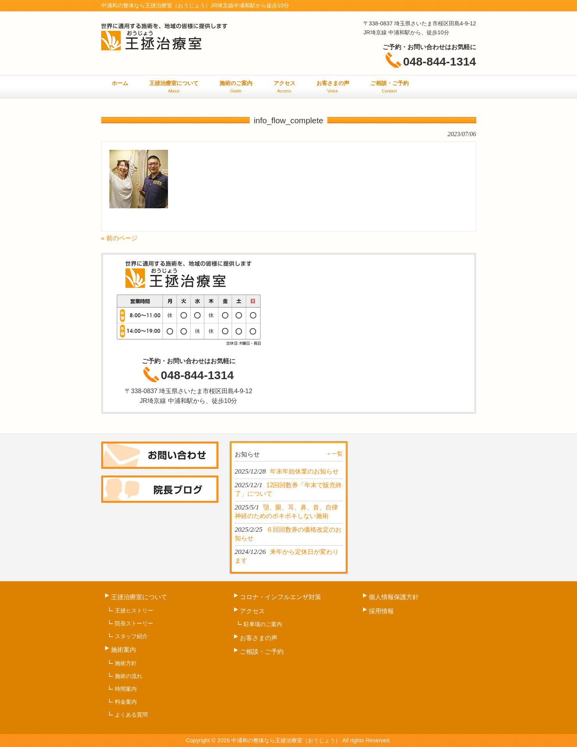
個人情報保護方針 (394, 597)
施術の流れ (128, 676)
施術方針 (126, 663)
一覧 (337, 454)
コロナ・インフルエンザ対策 (280, 597)
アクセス (252, 611)
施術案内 (123, 649)
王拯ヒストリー (134, 610)
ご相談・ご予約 (262, 651)
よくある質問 (131, 715)
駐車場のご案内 (263, 624)
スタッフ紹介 (131, 636)
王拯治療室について (139, 597)
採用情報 (381, 611)
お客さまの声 (258, 638)
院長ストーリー (134, 623)
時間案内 (126, 689)
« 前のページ (119, 238)
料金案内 (126, 702)
